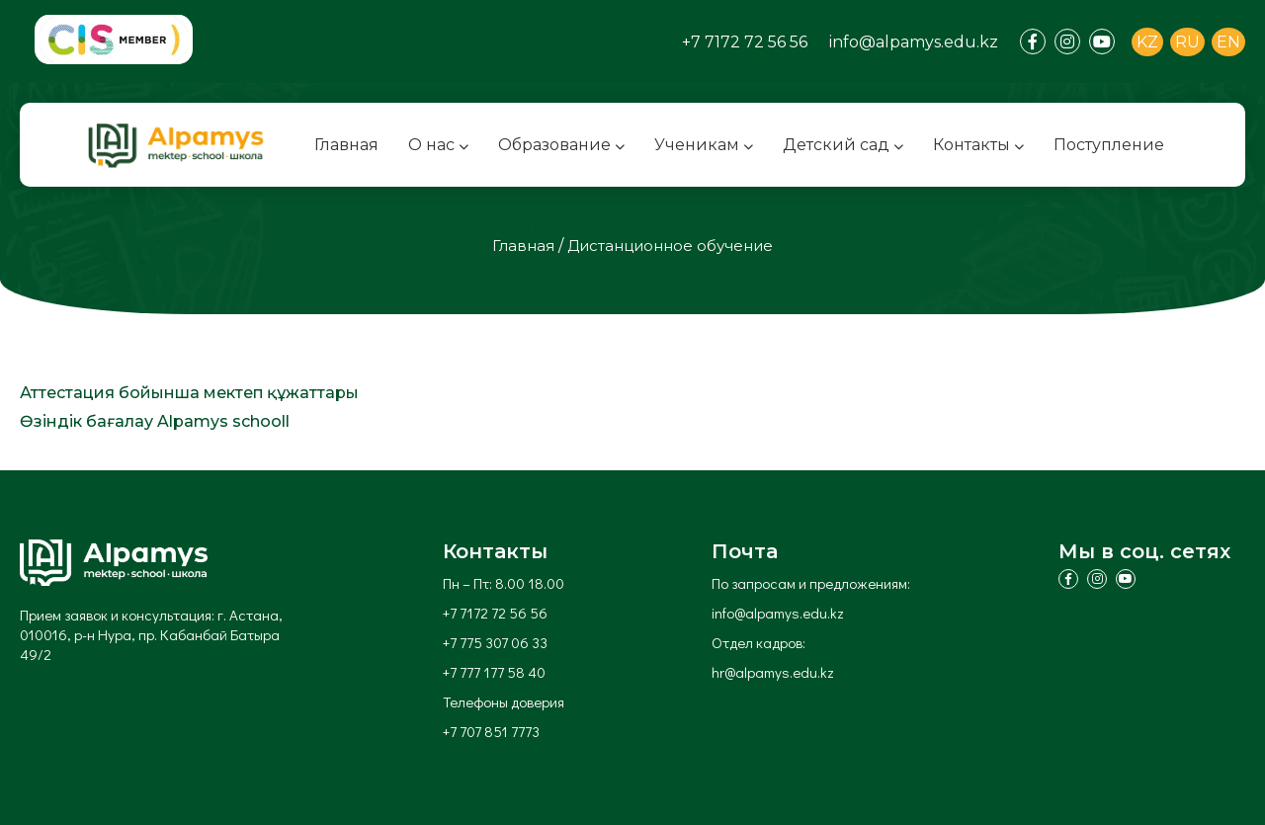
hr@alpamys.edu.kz (773, 672)
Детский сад (843, 144)
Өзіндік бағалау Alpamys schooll (155, 421)
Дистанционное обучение (670, 245)
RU (1187, 42)
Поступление (1109, 144)
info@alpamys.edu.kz (913, 42)
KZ (1147, 42)
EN (1228, 42)
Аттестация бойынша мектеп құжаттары (189, 392)
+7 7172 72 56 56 (744, 42)
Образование (561, 144)
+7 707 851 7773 (491, 731)
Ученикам (703, 144)
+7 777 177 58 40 (494, 672)
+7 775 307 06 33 (495, 642)
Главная (346, 144)
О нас (438, 144)
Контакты (978, 144)
